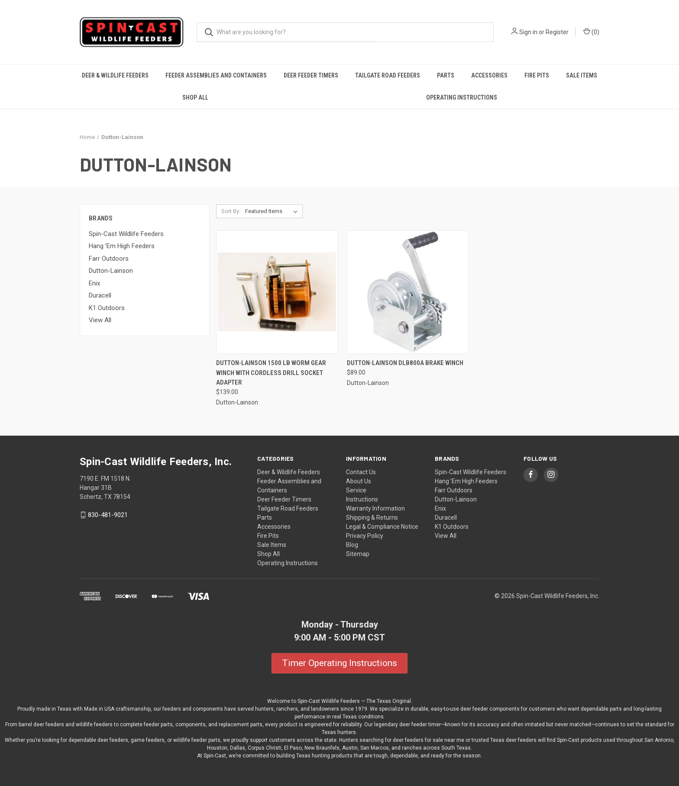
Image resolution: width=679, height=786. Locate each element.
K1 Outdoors (107, 308)
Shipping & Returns (372, 517)
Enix (94, 283)
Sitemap (357, 553)
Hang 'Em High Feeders (122, 246)
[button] (339, 663)
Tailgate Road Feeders (387, 75)
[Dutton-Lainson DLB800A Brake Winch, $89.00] (408, 292)
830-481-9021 (108, 515)
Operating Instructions (461, 97)
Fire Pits (536, 75)
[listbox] (273, 211)
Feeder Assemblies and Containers (216, 75)
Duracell (100, 295)
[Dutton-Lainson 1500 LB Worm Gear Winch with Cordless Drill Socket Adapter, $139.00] (277, 292)
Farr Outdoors (109, 258)
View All (100, 320)
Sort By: (230, 211)
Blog (352, 544)
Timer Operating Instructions (339, 663)
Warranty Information (375, 508)
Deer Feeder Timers (311, 75)
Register (557, 32)
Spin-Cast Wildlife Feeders (126, 234)
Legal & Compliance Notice (382, 526)
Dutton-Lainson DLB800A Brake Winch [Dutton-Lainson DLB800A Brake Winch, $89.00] (405, 363)
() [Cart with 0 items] (591, 32)
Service (356, 490)
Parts (445, 75)
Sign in (528, 32)
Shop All (195, 97)
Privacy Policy (364, 535)
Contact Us (361, 472)
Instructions (362, 499)
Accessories (489, 75)
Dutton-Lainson (111, 271)
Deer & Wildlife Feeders (115, 75)
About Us (358, 481)
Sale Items (581, 75)
